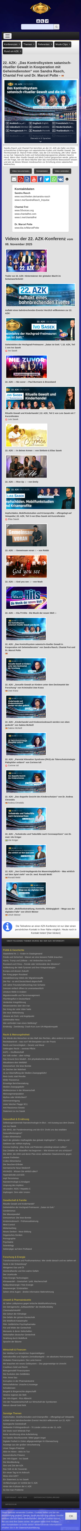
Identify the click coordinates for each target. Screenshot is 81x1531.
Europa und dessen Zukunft (16, 971)
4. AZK (28, 1486)
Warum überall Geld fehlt (14, 1405)
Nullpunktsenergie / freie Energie (18, 1285)
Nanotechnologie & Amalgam (16, 1182)
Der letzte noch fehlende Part (16, 1431)
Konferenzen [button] (11, 44)
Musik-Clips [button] (61, 44)
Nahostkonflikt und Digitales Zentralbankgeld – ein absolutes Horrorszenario (38, 1357)
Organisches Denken (12, 1235)
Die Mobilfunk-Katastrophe (15, 1321)
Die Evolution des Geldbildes (16, 1374)
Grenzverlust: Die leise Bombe (17, 1066)
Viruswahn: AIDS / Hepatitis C (17, 1189)
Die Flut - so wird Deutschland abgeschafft (22, 981)
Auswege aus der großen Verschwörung (21, 1445)
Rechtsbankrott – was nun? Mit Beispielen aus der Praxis (29, 1042)
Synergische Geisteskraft (14, 1424)
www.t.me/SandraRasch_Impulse (32, 200)
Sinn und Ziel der (11, 1465)
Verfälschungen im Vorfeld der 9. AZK (20, 1483)
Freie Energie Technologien (15, 1278)
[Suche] (37, 27)
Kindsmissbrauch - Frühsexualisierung (20, 1221)
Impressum (11, 1504)
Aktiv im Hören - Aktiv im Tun (16, 1452)
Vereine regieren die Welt (14, 1395)
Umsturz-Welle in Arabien (15, 992)
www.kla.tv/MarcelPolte (27, 228)
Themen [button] (28, 44)
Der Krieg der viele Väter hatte (17, 1009)
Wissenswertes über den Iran (16, 1006)
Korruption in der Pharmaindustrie (18, 1381)
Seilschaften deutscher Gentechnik (19, 1335)
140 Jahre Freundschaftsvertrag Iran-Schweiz (24, 985)
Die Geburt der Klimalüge (14, 1314)
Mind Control (9, 1224)
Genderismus (9, 1211)
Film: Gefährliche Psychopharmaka (19, 1324)
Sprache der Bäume (12, 1341)
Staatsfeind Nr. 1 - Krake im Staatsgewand (22, 953)
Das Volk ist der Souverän (15, 1469)
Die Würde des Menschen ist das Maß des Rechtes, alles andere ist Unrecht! (38, 1038)
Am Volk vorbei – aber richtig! (16, 1055)
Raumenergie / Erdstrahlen (15, 1288)
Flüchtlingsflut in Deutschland (16, 999)
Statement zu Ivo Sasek (14, 1111)
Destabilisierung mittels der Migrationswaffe (23, 978)
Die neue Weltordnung (13, 1013)
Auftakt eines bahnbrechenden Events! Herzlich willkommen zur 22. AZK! (36, 1420)
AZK (21, 1465)
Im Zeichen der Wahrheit (14, 1069)
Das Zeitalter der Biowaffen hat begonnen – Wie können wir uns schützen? (37, 1150)
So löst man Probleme (13, 1490)
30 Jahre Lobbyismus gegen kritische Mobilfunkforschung (29, 1303)
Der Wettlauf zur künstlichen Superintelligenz (23, 1353)
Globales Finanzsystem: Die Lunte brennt (22, 1360)
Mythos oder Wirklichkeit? (15, 1097)
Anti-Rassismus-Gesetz (14, 1108)
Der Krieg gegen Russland (15, 974)
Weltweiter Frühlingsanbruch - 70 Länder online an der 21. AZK (32, 1427)
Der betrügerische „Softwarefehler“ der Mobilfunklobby (28, 1307)
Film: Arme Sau (10, 1377)
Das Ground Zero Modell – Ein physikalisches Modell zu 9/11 (31, 1059)
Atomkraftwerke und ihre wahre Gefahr (21, 1271)
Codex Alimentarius (12, 1136)
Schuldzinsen (9, 1388)
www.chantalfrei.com (25, 214)
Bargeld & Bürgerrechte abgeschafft (19, 1391)
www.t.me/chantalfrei (26, 217)
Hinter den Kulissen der (14, 1486)
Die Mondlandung (11, 1462)
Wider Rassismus (11, 1080)
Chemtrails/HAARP (12, 1310)
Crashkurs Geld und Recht (15, 1367)
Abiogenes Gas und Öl (13, 1267)
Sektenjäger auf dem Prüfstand (17, 1249)
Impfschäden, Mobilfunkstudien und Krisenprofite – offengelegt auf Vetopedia (38, 1417)
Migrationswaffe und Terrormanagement (21, 995)
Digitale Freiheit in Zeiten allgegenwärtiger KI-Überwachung (30, 1441)
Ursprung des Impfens (13, 1185)
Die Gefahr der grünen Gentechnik (19, 1317)
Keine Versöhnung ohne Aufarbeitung (20, 1434)
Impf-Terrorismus (11, 1178)
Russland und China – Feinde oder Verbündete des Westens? (31, 964)
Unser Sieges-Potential (13, 1448)
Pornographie (9, 1238)
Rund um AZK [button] (11, 51)
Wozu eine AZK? (10, 1476)
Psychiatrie (8, 1242)
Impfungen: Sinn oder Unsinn (16, 1192)
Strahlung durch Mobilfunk (15, 1338)
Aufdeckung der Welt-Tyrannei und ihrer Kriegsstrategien (29, 967)
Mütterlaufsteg (9, 1228)
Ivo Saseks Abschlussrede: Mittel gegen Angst (24, 1438)
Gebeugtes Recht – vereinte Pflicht (19, 1048)
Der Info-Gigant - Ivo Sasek (15, 1458)
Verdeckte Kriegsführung (14, 1002)
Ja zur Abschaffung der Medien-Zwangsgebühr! (25, 1073)
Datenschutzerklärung (47, 1497)
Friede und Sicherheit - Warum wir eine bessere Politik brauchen (33, 957)
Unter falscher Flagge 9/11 (15, 1104)
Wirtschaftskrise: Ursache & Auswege (20, 1384)
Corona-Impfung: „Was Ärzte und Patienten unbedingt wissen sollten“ (35, 1147)
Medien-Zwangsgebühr (13, 1087)
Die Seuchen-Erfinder (13, 1164)
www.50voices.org (24, 210)
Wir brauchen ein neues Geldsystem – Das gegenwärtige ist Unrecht (34, 1363)
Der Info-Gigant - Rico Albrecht (17, 1398)
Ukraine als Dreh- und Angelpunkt (18, 1016)
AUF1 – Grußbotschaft (13, 1052)
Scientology (8, 1245)
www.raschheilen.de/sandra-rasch (32, 196)
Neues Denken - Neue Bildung (17, 1231)
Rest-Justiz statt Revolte (14, 1076)
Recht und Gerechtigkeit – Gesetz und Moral (23, 1045)
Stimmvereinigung (11, 1101)
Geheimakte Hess (11, 1019)
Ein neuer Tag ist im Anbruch (16, 1472)
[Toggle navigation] (7, 36)
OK (71, 1516)
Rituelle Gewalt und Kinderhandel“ (19, 1204)
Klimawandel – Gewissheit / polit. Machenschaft (25, 1281)
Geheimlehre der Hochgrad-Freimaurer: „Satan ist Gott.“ (29, 1207)
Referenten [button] (44, 44)
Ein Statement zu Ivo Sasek (16, 1479)
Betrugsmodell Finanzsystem (16, 1370)
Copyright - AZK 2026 (16, 1497)
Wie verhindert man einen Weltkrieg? (20, 1023)
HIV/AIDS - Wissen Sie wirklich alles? (20, 1171)
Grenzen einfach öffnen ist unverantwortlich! (23, 988)
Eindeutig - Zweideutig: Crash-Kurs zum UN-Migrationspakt (30, 1026)
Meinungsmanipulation (13, 1094)
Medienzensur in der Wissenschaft (19, 1090)
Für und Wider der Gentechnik (17, 1328)
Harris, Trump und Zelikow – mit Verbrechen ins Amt (27, 960)
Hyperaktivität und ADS (13, 1175)
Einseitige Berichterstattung (15, 1083)
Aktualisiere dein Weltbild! (15, 1062)
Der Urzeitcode (10, 1274)
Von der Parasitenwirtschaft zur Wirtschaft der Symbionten (30, 1402)
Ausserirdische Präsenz (14, 1455)
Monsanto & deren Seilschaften (17, 1331)
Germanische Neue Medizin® (16, 1168)
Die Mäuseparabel (11, 1214)
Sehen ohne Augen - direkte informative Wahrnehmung (28, 1292)
